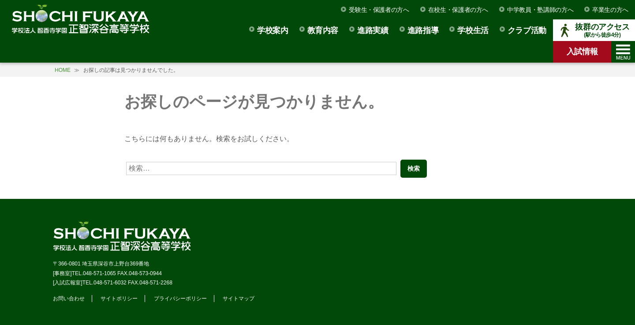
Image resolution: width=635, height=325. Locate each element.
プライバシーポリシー (180, 298)
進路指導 (423, 30)
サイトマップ (238, 298)
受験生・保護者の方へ (379, 9)
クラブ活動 (527, 30)
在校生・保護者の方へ (458, 9)
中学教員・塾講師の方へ (540, 9)
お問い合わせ (69, 298)
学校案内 (272, 30)
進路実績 (372, 30)
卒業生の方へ (610, 9)
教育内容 (323, 30)
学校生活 (473, 30)
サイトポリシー (119, 298)
